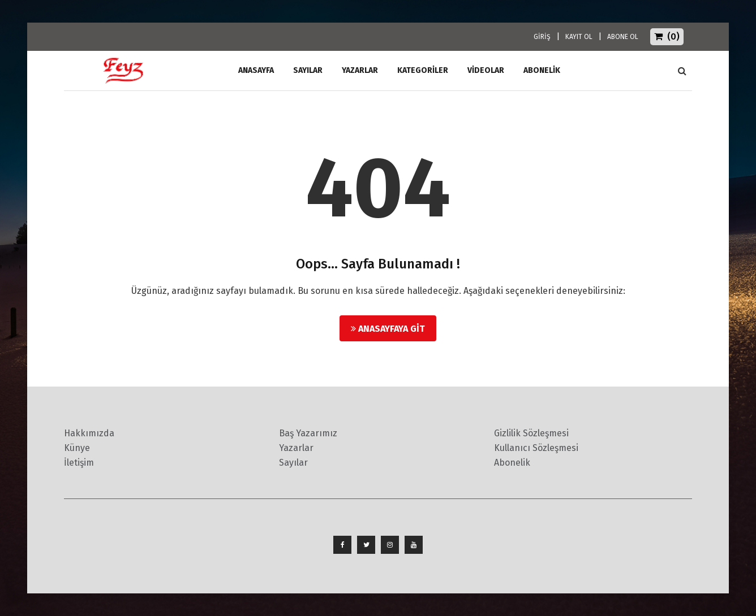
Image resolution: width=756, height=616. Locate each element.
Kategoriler (422, 70)
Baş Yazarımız (308, 433)
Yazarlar (360, 70)
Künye (77, 448)
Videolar (485, 70)
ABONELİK (541, 70)
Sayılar (308, 70)
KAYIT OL (578, 37)
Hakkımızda (89, 433)
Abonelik (512, 462)
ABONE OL (622, 37)
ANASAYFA (256, 70)
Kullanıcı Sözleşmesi (536, 448)
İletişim (79, 462)
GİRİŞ (542, 37)
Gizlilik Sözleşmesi (531, 433)
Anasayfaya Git (388, 328)
